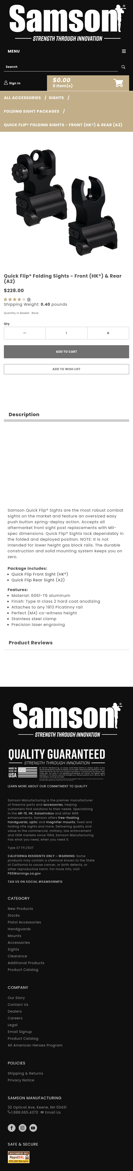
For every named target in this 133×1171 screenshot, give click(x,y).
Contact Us (18, 1004)
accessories (53, 805)
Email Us (50, 1112)
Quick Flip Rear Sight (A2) (38, 580)
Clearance (17, 956)
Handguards (19, 929)
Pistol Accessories (24, 922)
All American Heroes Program (35, 1045)
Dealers (15, 1011)
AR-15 (22, 813)
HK (31, 813)
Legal (13, 1025)
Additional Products (26, 962)
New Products (20, 908)
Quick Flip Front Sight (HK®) (40, 574)
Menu (14, 51)
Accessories (19, 942)
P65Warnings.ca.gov (24, 873)
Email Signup (20, 1031)
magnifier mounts (60, 822)
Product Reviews (31, 642)
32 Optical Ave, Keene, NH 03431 (37, 1107)
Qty (7, 324)
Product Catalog (23, 969)
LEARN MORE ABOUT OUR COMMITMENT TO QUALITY (47, 786)
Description (24, 414)
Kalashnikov (44, 813)
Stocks (14, 915)
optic (34, 822)
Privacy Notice (21, 1080)
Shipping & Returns (25, 1073)
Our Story (16, 997)
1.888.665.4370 (24, 1112)
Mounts (14, 935)
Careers (15, 1018)
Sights (13, 949)
